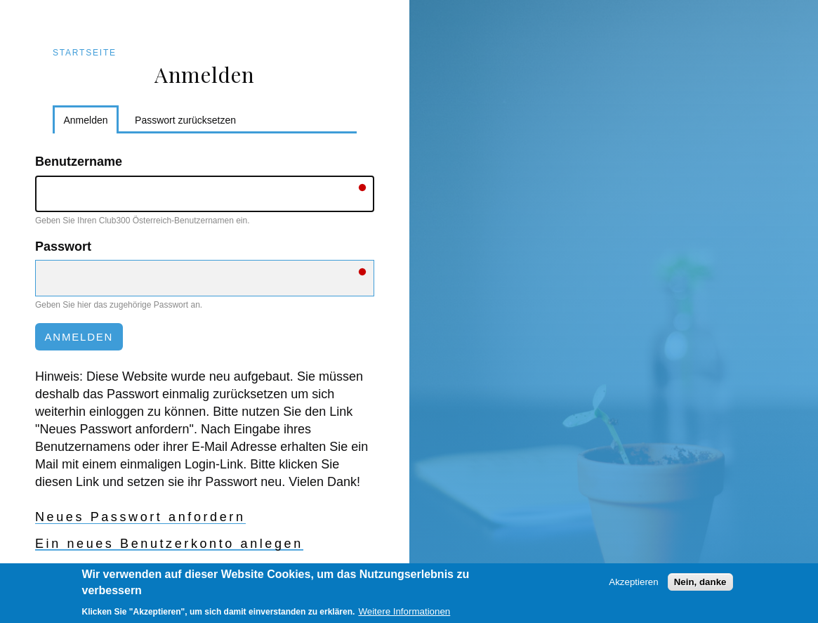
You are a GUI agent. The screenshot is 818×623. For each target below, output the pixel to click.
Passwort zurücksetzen (185, 120)
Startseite (85, 53)
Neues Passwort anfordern (140, 517)
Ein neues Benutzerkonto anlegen (169, 544)
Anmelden (91, 122)
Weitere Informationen (404, 615)
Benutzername (78, 162)
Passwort (63, 247)
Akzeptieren (633, 585)
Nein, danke (700, 585)
